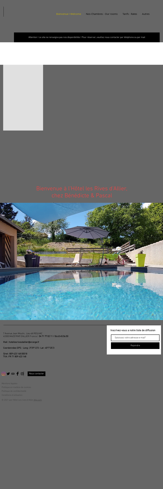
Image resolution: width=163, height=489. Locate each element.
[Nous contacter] (36, 373)
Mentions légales (9, 383)
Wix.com (37, 400)
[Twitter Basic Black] (8, 374)
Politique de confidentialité (14, 391)
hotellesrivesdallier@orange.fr (24, 342)
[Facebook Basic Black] (17, 374)
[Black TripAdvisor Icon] (13, 374)
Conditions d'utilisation (12, 395)
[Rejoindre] (135, 345)
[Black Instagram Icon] (22, 374)
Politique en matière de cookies (16, 387)
